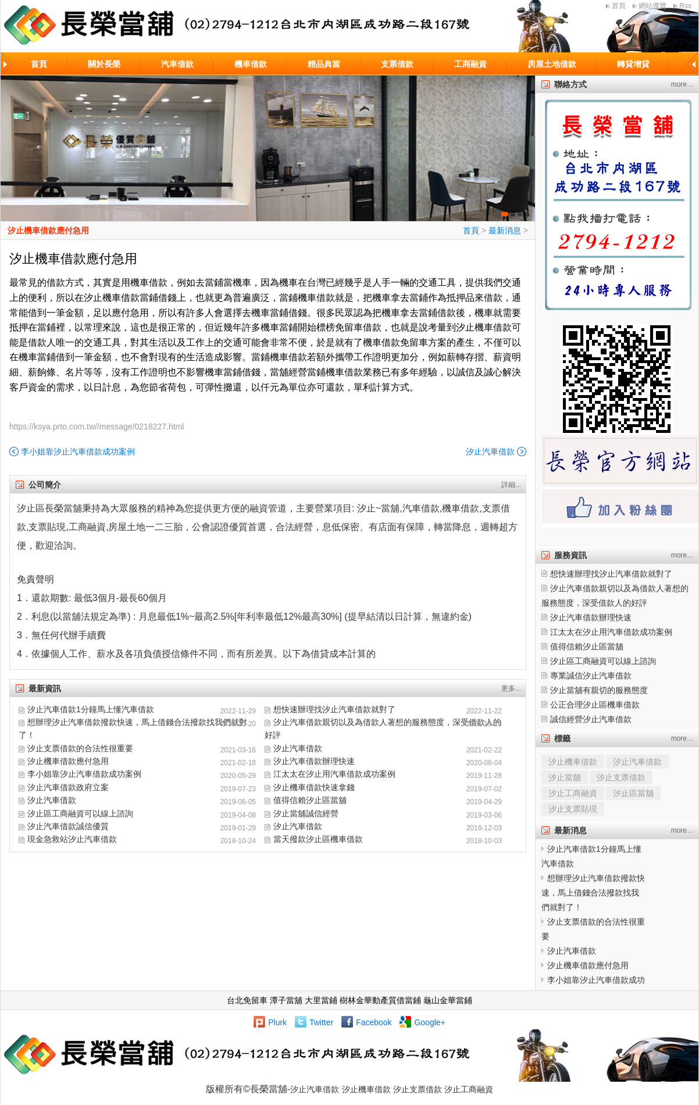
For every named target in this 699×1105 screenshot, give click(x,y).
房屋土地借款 (551, 64)
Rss (685, 6)
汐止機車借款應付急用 (48, 230)
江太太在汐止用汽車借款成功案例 (334, 774)
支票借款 (397, 64)
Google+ (429, 1022)
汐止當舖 (564, 777)
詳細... (511, 485)
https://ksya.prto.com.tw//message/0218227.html (96, 426)
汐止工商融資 (572, 793)
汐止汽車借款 (490, 451)
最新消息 (504, 230)
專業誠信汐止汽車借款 (591, 675)
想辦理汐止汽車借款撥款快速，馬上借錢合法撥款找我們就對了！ (593, 892)
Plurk (277, 1022)
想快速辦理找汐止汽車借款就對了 (334, 709)
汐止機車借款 (572, 761)
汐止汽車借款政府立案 (68, 787)
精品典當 (324, 64)
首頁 (619, 6)
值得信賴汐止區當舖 (310, 800)
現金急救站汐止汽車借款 (72, 839)
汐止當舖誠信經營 (305, 813)
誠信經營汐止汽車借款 (591, 719)
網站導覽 (652, 6)
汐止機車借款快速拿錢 (314, 787)
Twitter (321, 1022)
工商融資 (470, 64)
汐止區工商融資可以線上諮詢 (80, 813)
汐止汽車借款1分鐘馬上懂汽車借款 (90, 709)
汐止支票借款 (621, 777)
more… (682, 84)
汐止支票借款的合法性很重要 (80, 748)
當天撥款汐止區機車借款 (318, 839)
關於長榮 (104, 64)
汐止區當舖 (633, 793)
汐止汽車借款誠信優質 (68, 826)
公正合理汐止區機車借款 (595, 704)
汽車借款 (177, 64)
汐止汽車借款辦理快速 (314, 761)
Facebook (373, 1022)
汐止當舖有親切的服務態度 (599, 690)
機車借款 (250, 64)
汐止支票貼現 (572, 808)
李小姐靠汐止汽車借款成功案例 (78, 451)
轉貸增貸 (633, 64)
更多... (511, 688)
